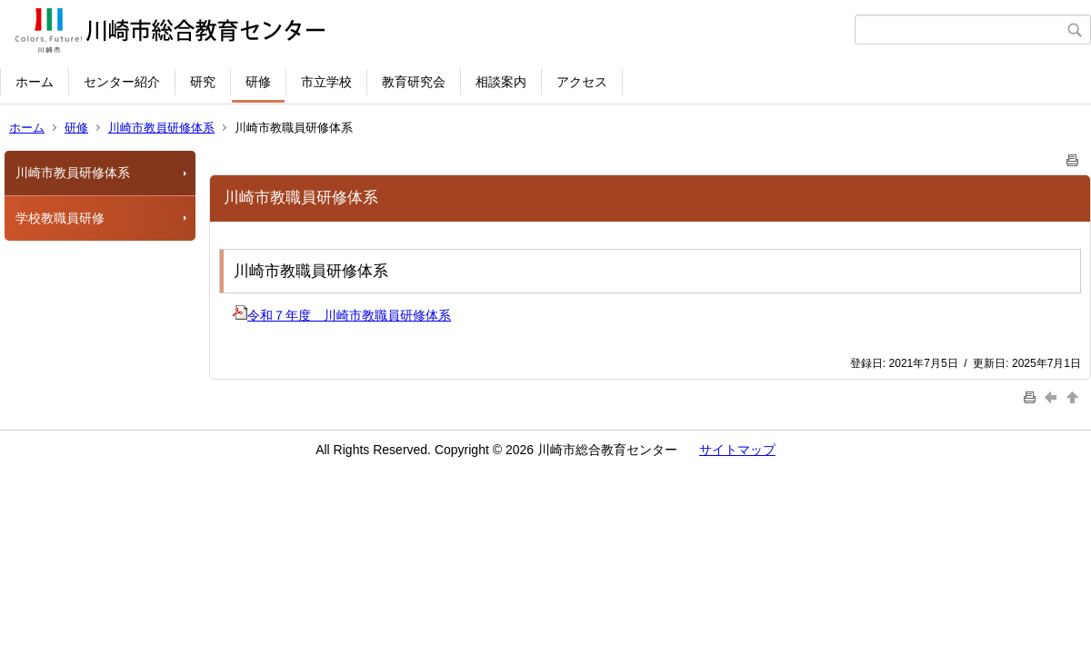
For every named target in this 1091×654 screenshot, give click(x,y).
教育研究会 (413, 81)
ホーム (34, 81)
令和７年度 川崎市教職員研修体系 (342, 315)
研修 (258, 81)
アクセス (581, 81)
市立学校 (326, 81)
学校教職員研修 (60, 218)
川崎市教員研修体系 (161, 127)
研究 (202, 81)
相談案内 (500, 81)
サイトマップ (737, 449)
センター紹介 (122, 81)
